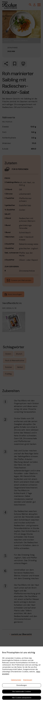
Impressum (27, 680)
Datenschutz (16, 680)
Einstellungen (22, 685)
